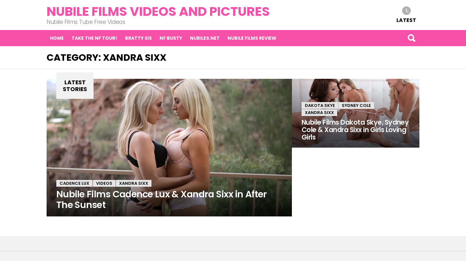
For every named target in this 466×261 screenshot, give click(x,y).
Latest (406, 19)
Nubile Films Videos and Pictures (158, 11)
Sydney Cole (356, 105)
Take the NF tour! (94, 38)
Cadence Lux (74, 183)
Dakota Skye (320, 105)
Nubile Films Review (251, 38)
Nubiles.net (205, 38)
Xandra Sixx (133, 183)
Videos (104, 183)
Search (411, 38)
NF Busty (171, 38)
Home (57, 38)
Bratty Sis (138, 38)
